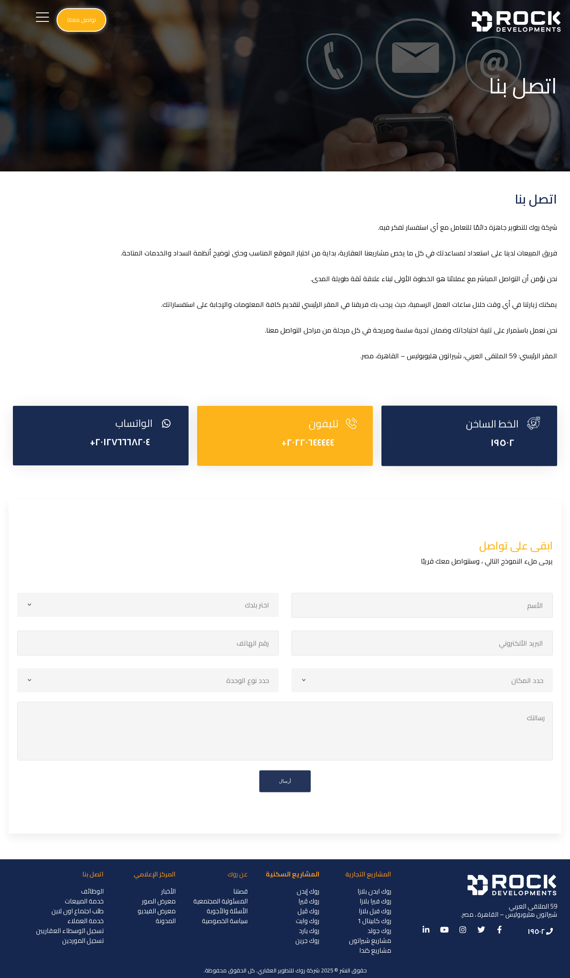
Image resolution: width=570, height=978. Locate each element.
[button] (81, 20)
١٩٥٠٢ (502, 468)
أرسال (285, 817)
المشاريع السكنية (292, 874)
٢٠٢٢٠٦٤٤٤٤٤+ (308, 469)
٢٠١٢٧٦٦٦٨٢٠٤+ (120, 469)
